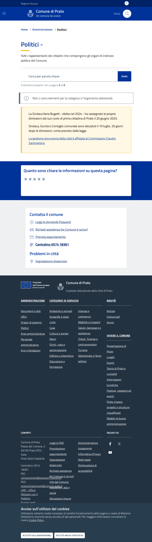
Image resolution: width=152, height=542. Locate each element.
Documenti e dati (31, 311)
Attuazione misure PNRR (60, 501)
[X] (119, 445)
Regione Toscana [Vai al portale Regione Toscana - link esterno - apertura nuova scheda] (29, 3)
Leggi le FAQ (57, 443)
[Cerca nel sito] (127, 14)
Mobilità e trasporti (89, 322)
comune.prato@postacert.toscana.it (41, 478)
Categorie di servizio (64, 301)
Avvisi (110, 322)
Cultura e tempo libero (59, 336)
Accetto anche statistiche (69, 535)
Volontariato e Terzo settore (89, 358)
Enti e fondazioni (30, 350)
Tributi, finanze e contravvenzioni (88, 341)
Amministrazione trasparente (88, 445)
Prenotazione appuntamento (58, 451)
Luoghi (111, 357)
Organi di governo (31, 322)
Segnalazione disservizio (57, 462)
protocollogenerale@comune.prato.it (42, 486)
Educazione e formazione (57, 364)
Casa (52, 328)
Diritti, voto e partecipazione (58, 347)
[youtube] (110, 453)
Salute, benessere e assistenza (89, 330)
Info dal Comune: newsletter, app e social (60, 487)
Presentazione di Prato (116, 349)
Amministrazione (42, 29)
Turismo (82, 350)
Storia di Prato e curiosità (116, 371)
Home (24, 29)
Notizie (111, 311)
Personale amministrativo (30, 342)
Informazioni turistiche (114, 382)
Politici (25, 328)
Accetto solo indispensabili (37, 535)
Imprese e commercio (84, 314)
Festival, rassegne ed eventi (119, 393)
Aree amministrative (33, 334)
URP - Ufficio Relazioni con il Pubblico (29, 494)
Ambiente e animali (61, 311)
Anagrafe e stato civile (59, 319)
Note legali (84, 460)
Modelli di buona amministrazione (116, 421)
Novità (111, 301)
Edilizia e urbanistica (62, 356)
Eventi (110, 363)
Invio (124, 76)
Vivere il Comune (118, 335)
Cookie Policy (36, 520)
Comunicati (113, 317)
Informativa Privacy (89, 454)
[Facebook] (110, 445)
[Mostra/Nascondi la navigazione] (4, 13)
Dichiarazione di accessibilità (87, 468)
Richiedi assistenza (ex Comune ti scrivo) (62, 473)
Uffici (24, 317)
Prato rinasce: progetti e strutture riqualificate (118, 407)
